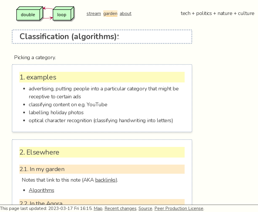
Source (145, 208)
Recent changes (120, 208)
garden (110, 13)
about (125, 13)
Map (98, 208)
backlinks (105, 179)
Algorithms (41, 190)
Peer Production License (178, 208)
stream (94, 13)
